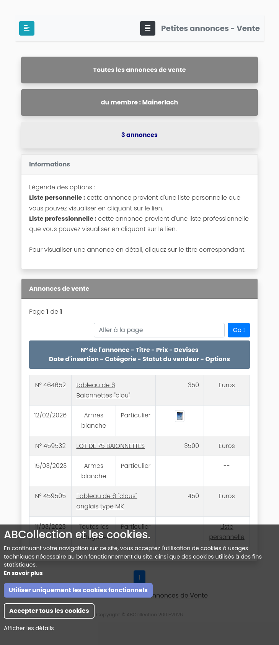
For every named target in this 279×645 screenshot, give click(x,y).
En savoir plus (23, 628)
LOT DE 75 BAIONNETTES (110, 445)
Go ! (239, 330)
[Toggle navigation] (147, 28)
